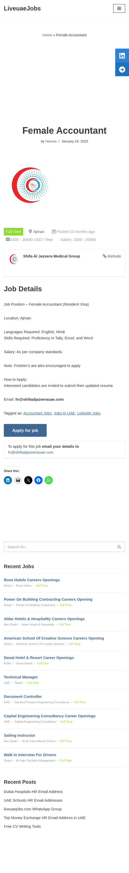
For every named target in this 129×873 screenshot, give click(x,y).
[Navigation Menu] (119, 8)
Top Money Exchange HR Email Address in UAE (45, 817)
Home (47, 35)
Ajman (38, 231)
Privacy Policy (17, 855)
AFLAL (91, 865)
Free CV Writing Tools (22, 826)
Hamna (51, 141)
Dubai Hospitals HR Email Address (33, 791)
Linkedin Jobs (89, 413)
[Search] (59, 547)
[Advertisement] (64, 81)
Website (114, 256)
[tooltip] (122, 55)
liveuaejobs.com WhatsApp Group (33, 809)
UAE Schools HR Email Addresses (33, 800)
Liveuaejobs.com (46, 865)
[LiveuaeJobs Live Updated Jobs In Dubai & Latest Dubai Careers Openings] (22, 8)
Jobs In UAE (64, 413)
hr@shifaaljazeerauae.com (31, 452)
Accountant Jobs (37, 413)
